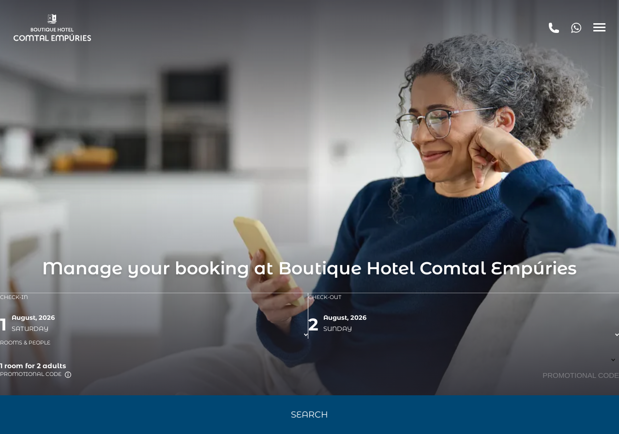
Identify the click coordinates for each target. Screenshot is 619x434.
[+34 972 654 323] (576, 27)
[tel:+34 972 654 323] (554, 27)
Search (309, 414)
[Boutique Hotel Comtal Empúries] (52, 27)
